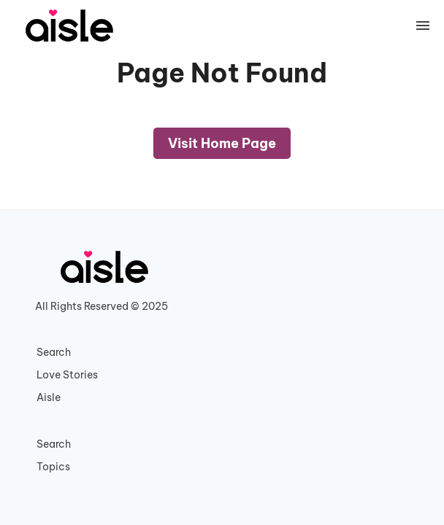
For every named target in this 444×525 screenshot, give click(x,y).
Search (54, 352)
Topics (53, 466)
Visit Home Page (222, 143)
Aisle (49, 397)
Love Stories (67, 374)
